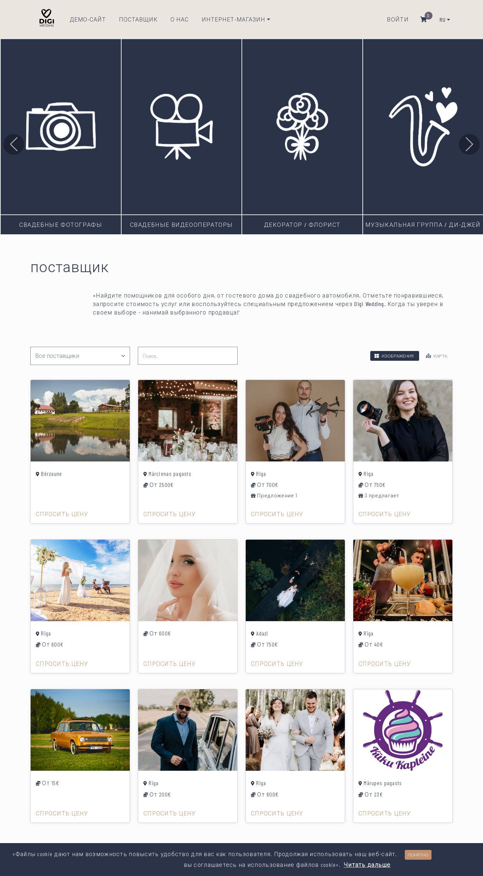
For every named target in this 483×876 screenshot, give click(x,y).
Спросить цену (62, 510)
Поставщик (138, 18)
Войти (397, 18)
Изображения (393, 353)
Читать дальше (367, 864)
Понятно (418, 854)
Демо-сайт (88, 18)
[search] (188, 353)
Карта (436, 353)
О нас (179, 18)
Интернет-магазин (233, 18)
